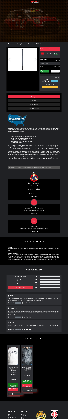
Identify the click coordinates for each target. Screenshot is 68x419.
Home (9, 414)
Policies (23, 417)
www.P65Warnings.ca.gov (45, 167)
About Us (23, 414)
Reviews (34, 100)
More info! (57, 60)
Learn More (54, 81)
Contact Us (24, 415)
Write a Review (20, 287)
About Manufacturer (34, 108)
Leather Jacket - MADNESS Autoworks (27, 368)
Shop (9, 415)
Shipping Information (12, 417)
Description (34, 96)
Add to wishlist (55, 71)
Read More (34, 213)
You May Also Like (33, 104)
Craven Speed (56, 66)
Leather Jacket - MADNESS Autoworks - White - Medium (13, 370)
